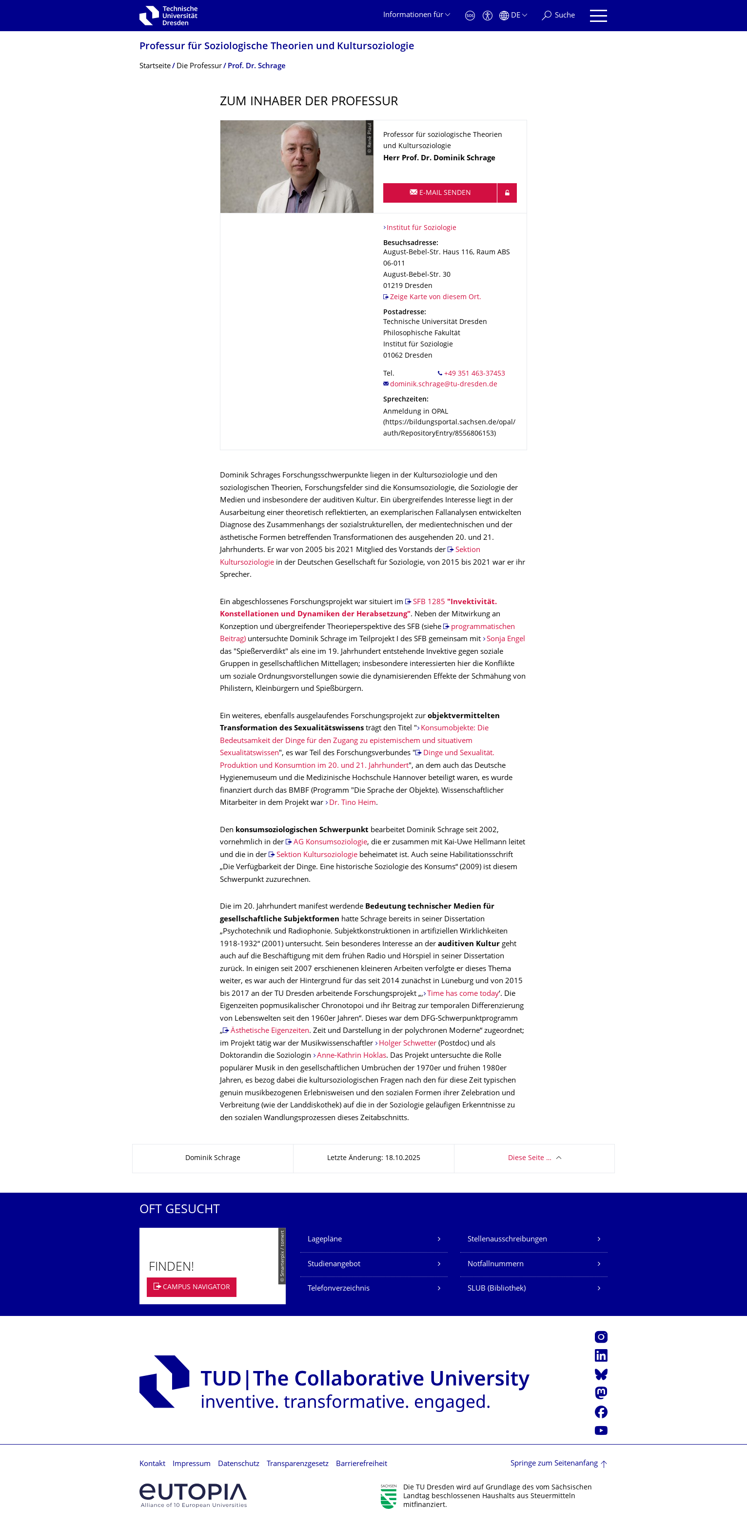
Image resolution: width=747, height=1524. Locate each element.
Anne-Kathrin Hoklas (351, 1056)
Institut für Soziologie (421, 228)
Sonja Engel (506, 639)
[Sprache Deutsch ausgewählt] (513, 16)
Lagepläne (325, 1239)
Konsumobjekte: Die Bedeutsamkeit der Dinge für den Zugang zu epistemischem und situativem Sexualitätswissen (354, 741)
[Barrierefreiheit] (487, 15)
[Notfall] (470, 15)
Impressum (192, 1464)
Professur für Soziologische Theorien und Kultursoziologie (276, 47)
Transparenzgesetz (298, 1464)
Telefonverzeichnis (339, 1289)
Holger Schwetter (407, 1044)
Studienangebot (334, 1264)
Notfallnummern (496, 1264)
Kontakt (152, 1464)
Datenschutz (238, 1464)
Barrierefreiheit (361, 1464)
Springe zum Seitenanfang (554, 1463)
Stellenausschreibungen (507, 1239)
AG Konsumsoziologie (330, 842)
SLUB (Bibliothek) (497, 1289)
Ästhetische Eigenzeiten (270, 1031)
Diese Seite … (529, 1158)
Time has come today (463, 994)
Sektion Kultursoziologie (316, 855)
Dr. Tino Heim (352, 803)
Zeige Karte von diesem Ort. (435, 297)
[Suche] (558, 16)
